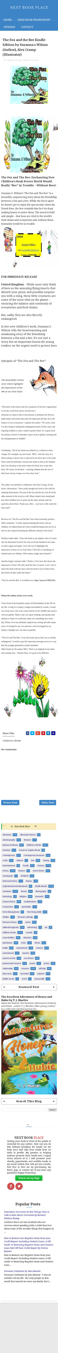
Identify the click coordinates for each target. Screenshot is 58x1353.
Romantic (39, 899)
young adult (39, 982)
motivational (8, 956)
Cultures (19, 863)
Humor (29, 884)
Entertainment (9, 869)
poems (32, 966)
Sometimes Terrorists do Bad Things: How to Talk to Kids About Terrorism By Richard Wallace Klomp (26, 1218)
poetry (46, 966)
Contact (27, 27)
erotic (23, 946)
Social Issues (8, 910)
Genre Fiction (38, 874)
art (46, 930)
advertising (32, 930)
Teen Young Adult (34, 915)
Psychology (7, 899)
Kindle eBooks (41, 889)
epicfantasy (7, 946)
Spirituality (26, 910)
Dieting (46, 863)
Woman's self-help (25, 920)
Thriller (6, 920)
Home (8, 19)
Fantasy (40, 869)
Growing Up (8, 879)
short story (7, 977)
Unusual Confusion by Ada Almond (22, 1274)
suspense (40, 977)
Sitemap (9, 27)
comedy (29, 935)
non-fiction (29, 961)
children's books (14, 61)
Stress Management (11, 915)
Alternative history (28, 838)
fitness (37, 946)
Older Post (47, 804)
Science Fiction (9, 905)
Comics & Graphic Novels (29, 853)
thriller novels (8, 982)
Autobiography (9, 843)
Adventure (7, 838)
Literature (7, 894)
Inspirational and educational (15, 889)
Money (24, 894)
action (28, 925)
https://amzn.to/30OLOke (44, 581)
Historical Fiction (10, 884)
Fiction (5, 874)
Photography (41, 894)
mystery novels (9, 961)
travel (24, 982)
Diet (32, 863)
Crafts (5, 863)
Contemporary (9, 858)
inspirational (21, 951)
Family (26, 869)
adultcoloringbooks (11, 930)
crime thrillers (8, 941)
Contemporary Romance (34, 858)
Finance (21, 874)
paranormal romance (12, 966)
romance (25, 971)
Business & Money (10, 848)
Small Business (30, 905)
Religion (23, 899)
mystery (25, 956)
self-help (42, 971)
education (27, 941)
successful (24, 977)
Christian (6, 853)
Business (27, 843)
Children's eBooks (31, 61)
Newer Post (10, 804)
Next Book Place (22, 829)
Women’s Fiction (10, 925)
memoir (39, 951)
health (5, 951)
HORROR (24, 879)
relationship (8, 971)
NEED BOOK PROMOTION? (34, 19)
